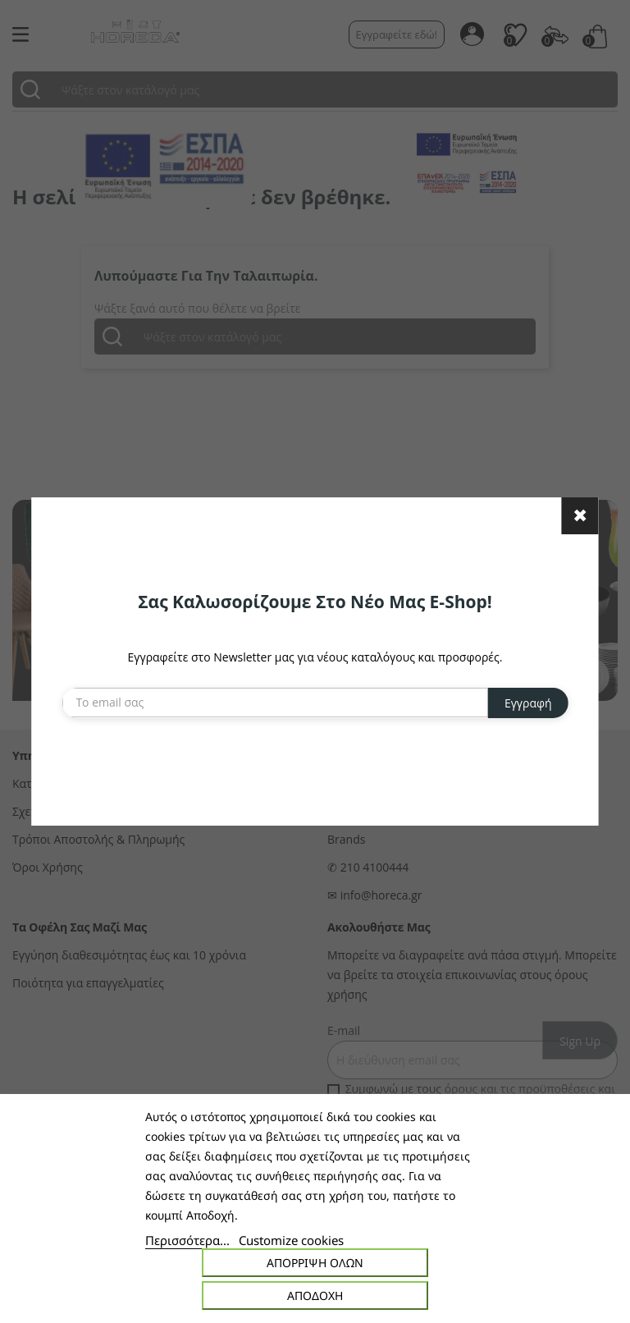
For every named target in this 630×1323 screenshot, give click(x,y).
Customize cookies (291, 1240)
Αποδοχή (315, 1295)
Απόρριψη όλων (315, 1262)
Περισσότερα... (187, 1240)
